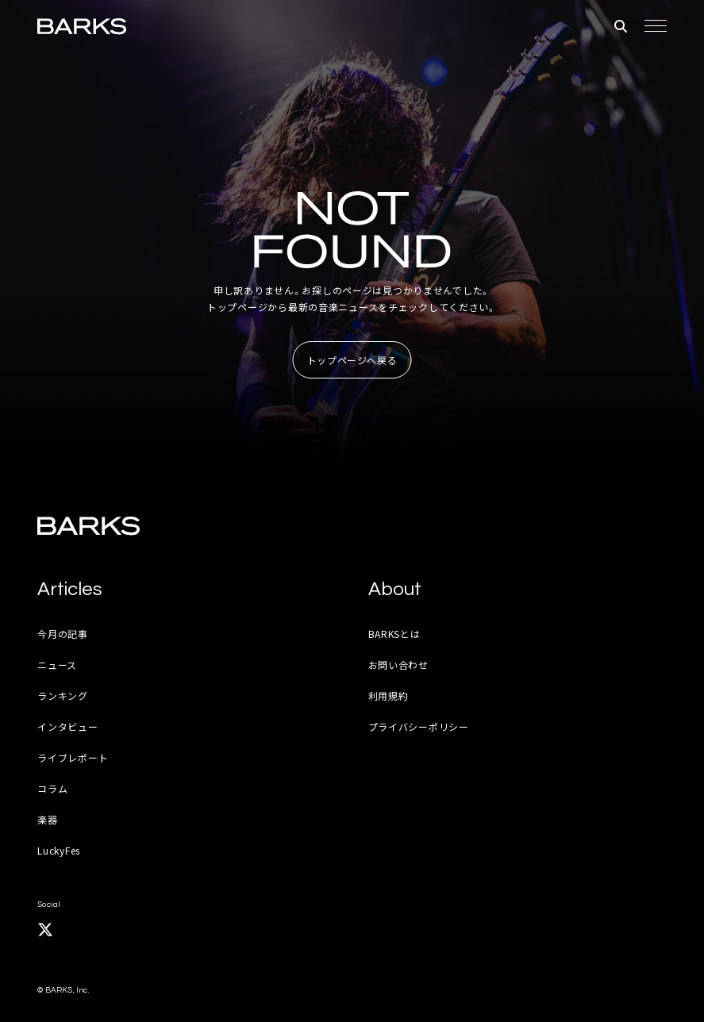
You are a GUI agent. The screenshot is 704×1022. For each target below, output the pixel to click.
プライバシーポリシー (418, 726)
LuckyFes (58, 850)
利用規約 (388, 695)
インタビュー (67, 726)
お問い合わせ (398, 664)
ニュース (57, 664)
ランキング (62, 695)
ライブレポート (72, 757)
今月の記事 (62, 633)
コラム (52, 788)
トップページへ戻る (352, 360)
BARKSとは (394, 633)
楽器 (47, 819)
